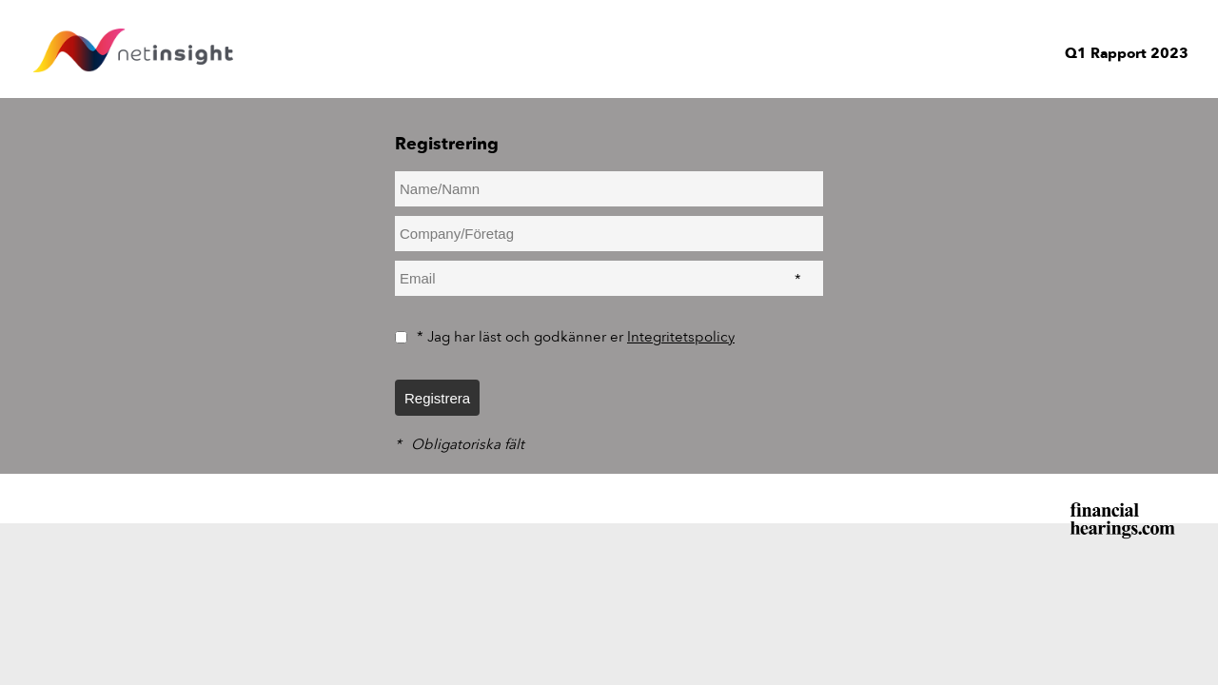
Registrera (437, 398)
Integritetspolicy (681, 336)
